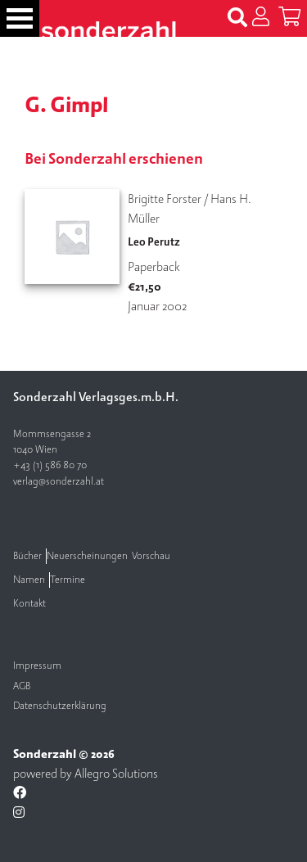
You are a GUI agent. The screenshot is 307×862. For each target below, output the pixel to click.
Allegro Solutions (116, 773)
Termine (67, 580)
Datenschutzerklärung (59, 706)
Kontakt (29, 604)
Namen (29, 580)
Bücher (27, 556)
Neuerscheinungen (87, 556)
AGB (21, 686)
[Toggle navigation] (19, 18)
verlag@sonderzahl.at (58, 482)
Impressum (37, 666)
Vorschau (151, 556)
